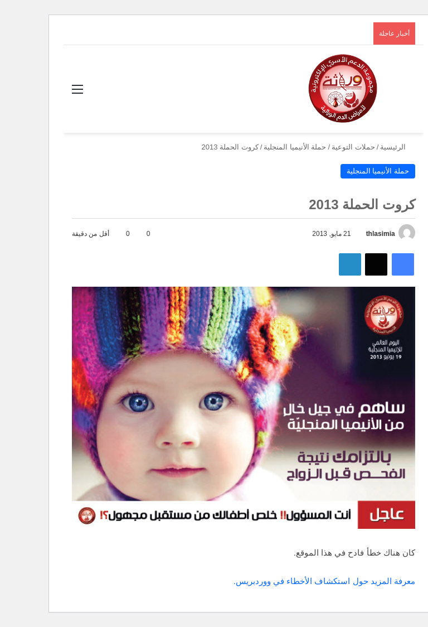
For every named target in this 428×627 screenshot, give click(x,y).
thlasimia (351, 234)
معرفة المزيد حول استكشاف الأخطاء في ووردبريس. (295, 581)
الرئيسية (368, 147)
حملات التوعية (324, 147)
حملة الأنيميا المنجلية (265, 147)
